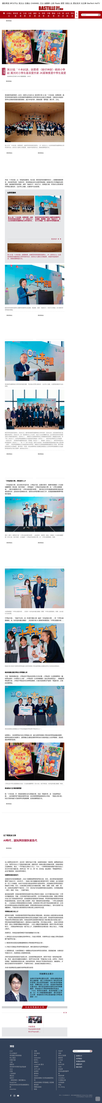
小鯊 (11, 1062)
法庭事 (30, 14)
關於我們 (79, 1067)
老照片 (12, 1078)
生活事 (83, 3)
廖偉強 (36, 1073)
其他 (76, 14)
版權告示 (79, 1056)
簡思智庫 (61, 1075)
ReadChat (13, 1082)
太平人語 (37, 1069)
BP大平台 (14, 3)
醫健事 (53, 14)
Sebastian (37, 1058)
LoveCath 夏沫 (39, 1064)
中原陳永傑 (62, 1080)
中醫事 (48, 14)
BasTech (90, 3)
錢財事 (35, 14)
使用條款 (79, 1058)
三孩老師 (13, 1073)
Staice (36, 1075)
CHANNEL (35, 3)
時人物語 (13, 1058)
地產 (39, 14)
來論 (59, 1085)
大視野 (58, 14)
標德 (35, 1089)
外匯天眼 (13, 1060)
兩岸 (63, 14)
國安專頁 (5, 3)
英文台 (21, 3)
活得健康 (61, 1082)
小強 (59, 1062)
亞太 (42, 3)
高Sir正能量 (62, 1055)
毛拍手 (60, 1051)
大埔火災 (9, 14)
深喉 (35, 1051)
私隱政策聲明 (80, 1061)
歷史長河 (76, 3)
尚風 (11, 1071)
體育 (62, 3)
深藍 (59, 1053)
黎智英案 (15, 14)
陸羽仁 (36, 1060)
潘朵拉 (12, 1075)
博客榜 (72, 14)
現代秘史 (37, 1053)
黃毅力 (36, 1062)
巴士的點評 (13, 1053)
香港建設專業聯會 (16, 1055)
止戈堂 (60, 1060)
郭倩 (35, 1055)
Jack (11, 1069)
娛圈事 (47, 3)
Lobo (60, 1067)
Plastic (57, 3)
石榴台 (27, 3)
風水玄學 (61, 1064)
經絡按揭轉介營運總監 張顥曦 (44, 1082)
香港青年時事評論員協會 (18, 1067)
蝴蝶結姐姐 (37, 1087)
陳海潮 (36, 1085)
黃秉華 (36, 1067)
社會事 (25, 14)
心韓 (52, 3)
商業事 (43, 14)
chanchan (13, 1089)
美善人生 (68, 3)
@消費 (67, 14)
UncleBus (61, 1078)
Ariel (11, 1051)
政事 (20, 14)
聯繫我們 (79, 1064)
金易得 (36, 1071)
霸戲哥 (12, 1064)
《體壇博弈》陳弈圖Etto (18, 1080)
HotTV (97, 3)
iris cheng (61, 1087)
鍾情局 (60, 1058)
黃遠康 (60, 1069)
